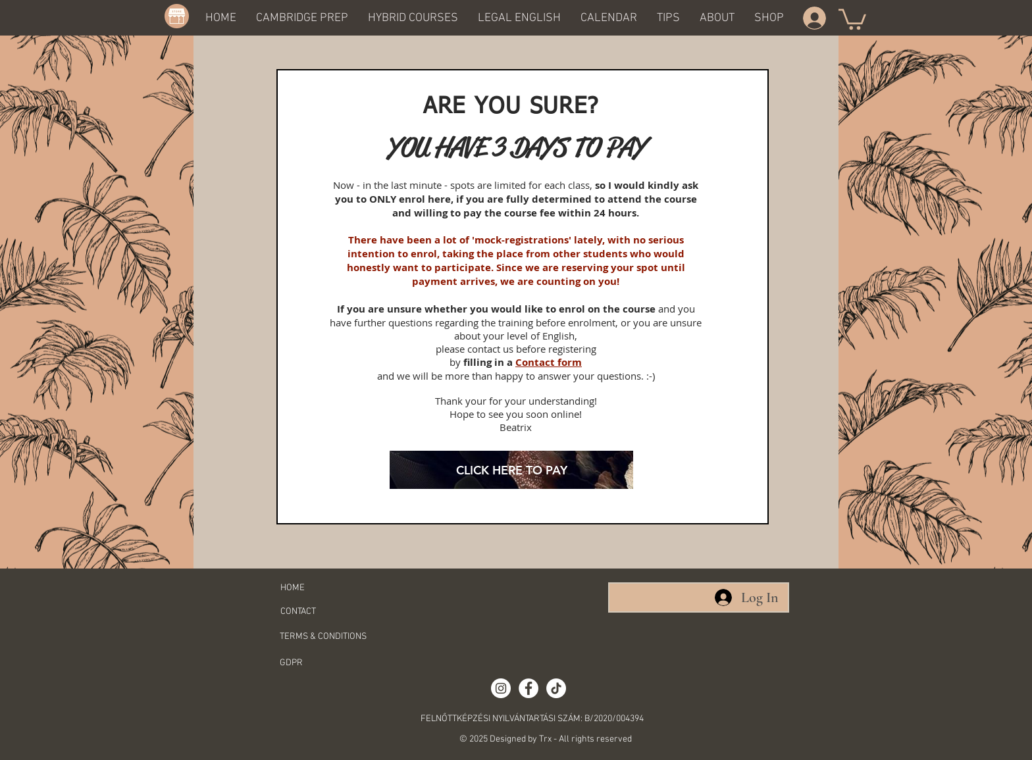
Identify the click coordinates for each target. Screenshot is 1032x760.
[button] (302, 18)
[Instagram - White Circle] (501, 688)
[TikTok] (556, 688)
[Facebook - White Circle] (528, 688)
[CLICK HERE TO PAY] (511, 470)
